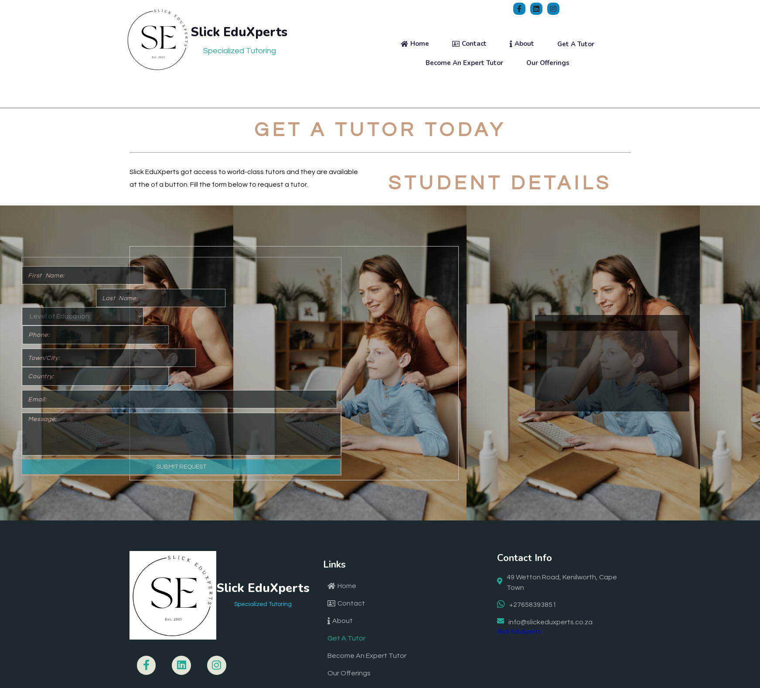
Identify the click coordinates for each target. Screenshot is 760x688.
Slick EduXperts (519, 604)
